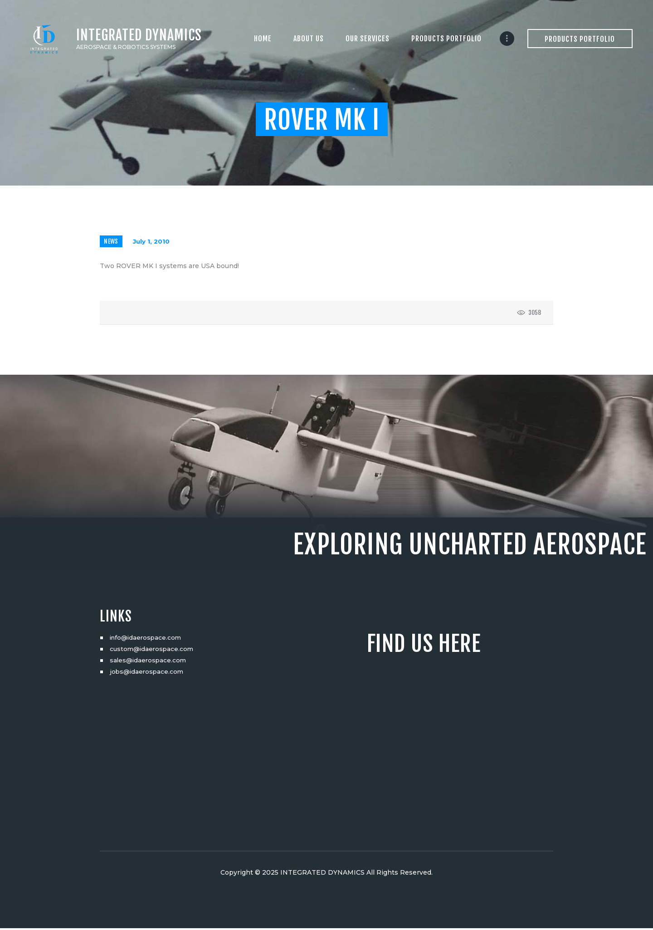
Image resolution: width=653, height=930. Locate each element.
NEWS (111, 242)
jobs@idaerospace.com (148, 673)
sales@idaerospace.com (149, 662)
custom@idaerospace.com (153, 650)
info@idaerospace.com (147, 639)
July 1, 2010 (152, 243)
